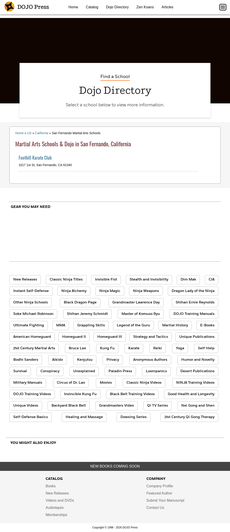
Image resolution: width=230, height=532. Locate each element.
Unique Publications (197, 337)
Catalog (92, 7)
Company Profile (159, 486)
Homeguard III (109, 337)
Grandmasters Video (116, 405)
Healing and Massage (84, 417)
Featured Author (159, 493)
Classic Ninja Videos (143, 383)
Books (50, 486)
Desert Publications (197, 371)
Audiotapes (55, 508)
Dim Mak (188, 279)
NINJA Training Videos (195, 383)
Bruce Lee (77, 348)
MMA (60, 325)
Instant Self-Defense (31, 291)
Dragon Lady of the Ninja (193, 291)
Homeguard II (74, 337)
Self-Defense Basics (30, 417)
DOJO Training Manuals (194, 314)
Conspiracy (50, 371)
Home (73, 7)
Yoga (180, 348)
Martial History (175, 325)
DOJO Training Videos (32, 394)
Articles (167, 7)
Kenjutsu (85, 360)
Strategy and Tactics (150, 337)
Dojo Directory (117, 7)
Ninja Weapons (146, 291)
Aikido (57, 360)
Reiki (157, 348)
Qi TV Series (157, 405)
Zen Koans (145, 7)
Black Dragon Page (80, 302)
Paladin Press (120, 371)
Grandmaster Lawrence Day (136, 302)
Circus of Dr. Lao (71, 383)
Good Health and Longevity (191, 394)
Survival (20, 371)
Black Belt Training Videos (132, 394)
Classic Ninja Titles (66, 279)
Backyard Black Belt (68, 405)
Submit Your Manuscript (165, 500)
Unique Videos (25, 405)
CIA (212, 279)
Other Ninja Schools (30, 302)
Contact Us (155, 508)
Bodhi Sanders (25, 360)
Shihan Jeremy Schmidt (87, 314)
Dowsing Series (133, 417)
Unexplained (84, 371)
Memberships (56, 515)
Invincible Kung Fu (80, 394)
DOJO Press (26, 7)
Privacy (112, 360)
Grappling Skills (91, 325)
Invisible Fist (106, 279)
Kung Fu (107, 348)
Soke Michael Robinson (33, 314)
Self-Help (206, 348)
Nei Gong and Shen (198, 405)
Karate (133, 348)
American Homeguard (32, 337)
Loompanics (156, 371)
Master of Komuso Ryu (141, 314)
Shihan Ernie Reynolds (195, 302)
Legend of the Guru (133, 325)
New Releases (25, 279)
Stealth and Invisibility (149, 279)
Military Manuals (27, 383)
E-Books (207, 325)
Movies (106, 383)
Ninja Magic (109, 291)
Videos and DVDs (60, 500)
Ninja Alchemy (73, 291)
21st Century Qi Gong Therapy (189, 417)
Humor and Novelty (198, 360)
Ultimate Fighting (28, 325)
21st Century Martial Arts (34, 348)
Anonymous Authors (150, 360)
